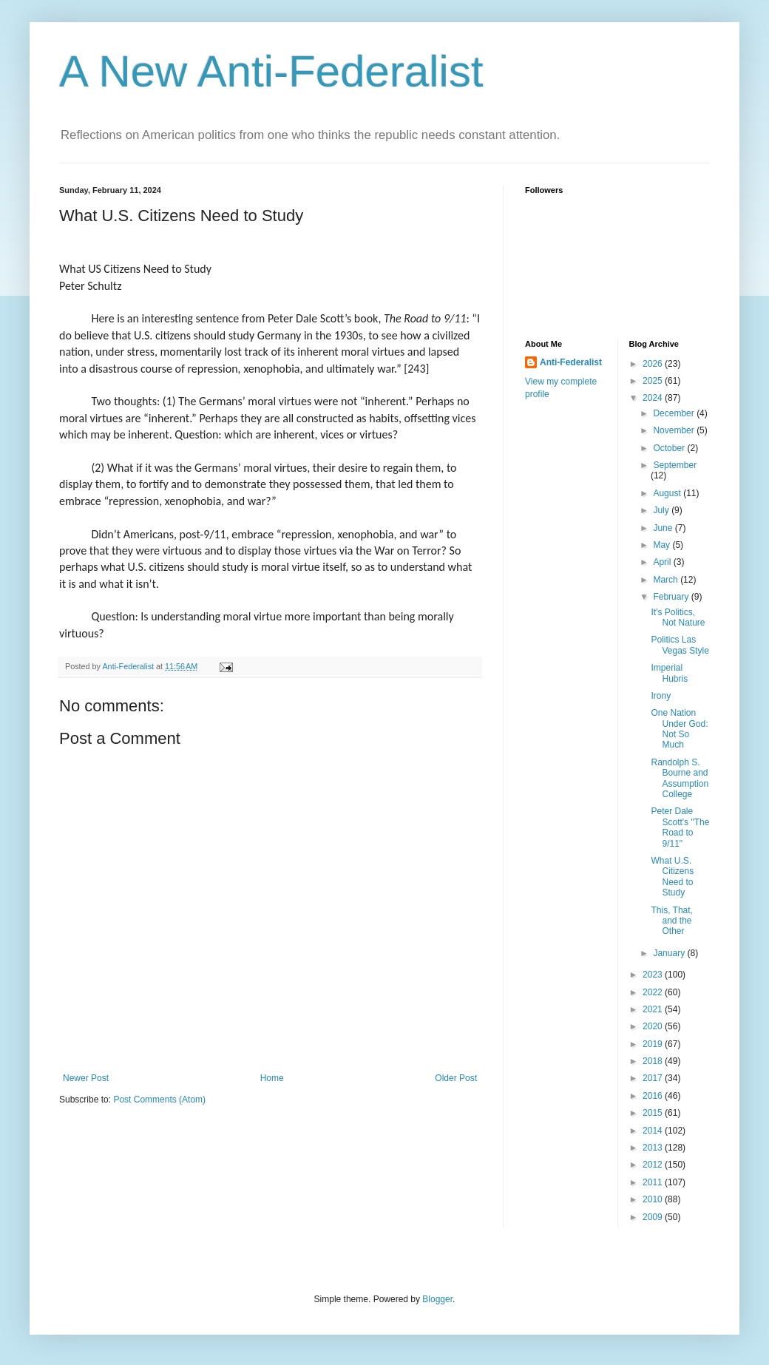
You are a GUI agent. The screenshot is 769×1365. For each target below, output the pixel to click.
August (668, 493)
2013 (654, 1147)
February (672, 597)
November (675, 430)
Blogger (437, 1299)
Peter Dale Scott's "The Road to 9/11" (680, 827)
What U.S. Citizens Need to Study (672, 877)
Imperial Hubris (669, 673)
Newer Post (86, 1078)
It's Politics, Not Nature (678, 617)
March (666, 580)
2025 (654, 381)
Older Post (456, 1078)
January (670, 953)
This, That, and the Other (671, 921)
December (675, 413)
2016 (654, 1096)
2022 (654, 992)
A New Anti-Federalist (271, 71)
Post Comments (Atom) (159, 1099)
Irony (661, 696)
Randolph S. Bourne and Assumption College (679, 778)
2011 (654, 1182)
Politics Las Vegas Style (679, 644)
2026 (654, 364)
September (675, 465)
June (663, 528)
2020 (654, 1026)
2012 (654, 1164)
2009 (654, 1217)
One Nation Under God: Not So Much (679, 729)
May (662, 545)
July (662, 510)
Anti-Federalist (571, 362)
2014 (654, 1130)
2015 (654, 1113)
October (670, 448)
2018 (654, 1061)
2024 (654, 398)
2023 (654, 974)
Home (272, 1078)
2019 (654, 1044)
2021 (654, 1009)
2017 (654, 1078)
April (663, 562)
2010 (654, 1199)
